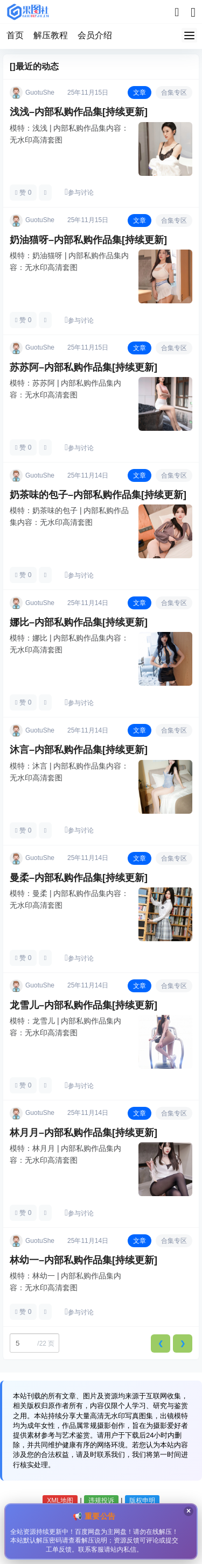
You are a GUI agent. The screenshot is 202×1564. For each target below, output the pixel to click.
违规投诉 (101, 1500)
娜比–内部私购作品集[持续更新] (79, 622)
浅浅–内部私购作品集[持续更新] (79, 111)
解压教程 (50, 35)
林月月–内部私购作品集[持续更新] (83, 1132)
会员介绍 (95, 35)
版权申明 (142, 1500)
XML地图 (60, 1500)
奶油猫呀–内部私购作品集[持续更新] (88, 239)
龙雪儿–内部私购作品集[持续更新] (83, 1005)
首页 (15, 35)
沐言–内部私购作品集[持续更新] (79, 749)
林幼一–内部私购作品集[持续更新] (83, 1260)
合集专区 (174, 92)
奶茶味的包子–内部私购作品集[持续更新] (98, 494)
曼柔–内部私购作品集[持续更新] (79, 877)
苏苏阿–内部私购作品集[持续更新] (83, 367)
